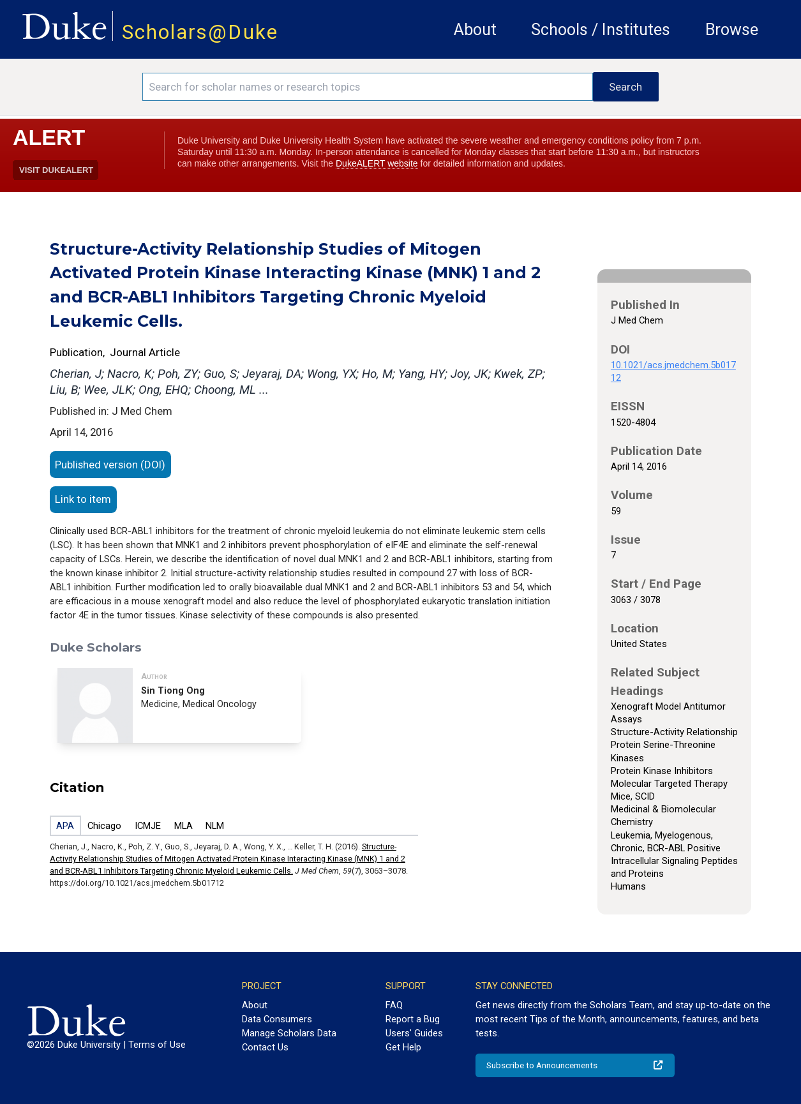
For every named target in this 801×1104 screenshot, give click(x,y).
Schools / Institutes (600, 29)
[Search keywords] (367, 87)
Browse (731, 29)
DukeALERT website (377, 163)
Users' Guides (414, 1033)
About (475, 29)
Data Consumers (277, 1019)
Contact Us (265, 1047)
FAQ (394, 1005)
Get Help (403, 1047)
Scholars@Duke (200, 32)
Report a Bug (413, 1019)
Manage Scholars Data (289, 1033)
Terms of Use (157, 1044)
